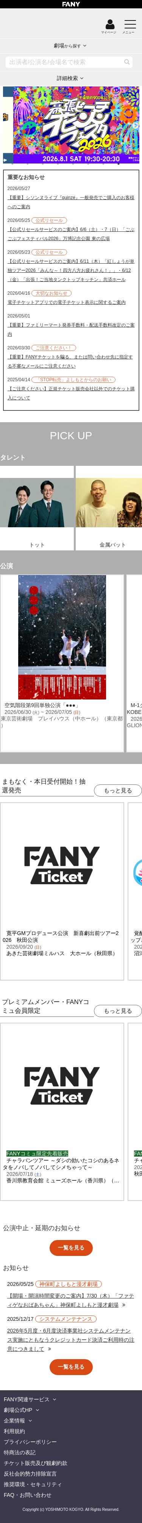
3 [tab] (50, 164)
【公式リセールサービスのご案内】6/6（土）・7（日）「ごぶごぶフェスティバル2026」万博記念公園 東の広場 (71, 234)
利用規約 (14, 1431)
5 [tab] (81, 164)
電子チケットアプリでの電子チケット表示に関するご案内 (67, 302)
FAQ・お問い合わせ (27, 1495)
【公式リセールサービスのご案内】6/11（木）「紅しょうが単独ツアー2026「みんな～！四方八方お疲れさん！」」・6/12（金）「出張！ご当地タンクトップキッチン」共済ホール (71, 270)
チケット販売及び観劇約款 (35, 1463)
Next (135, 122)
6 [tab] (96, 164)
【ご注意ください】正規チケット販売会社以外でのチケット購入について (71, 393)
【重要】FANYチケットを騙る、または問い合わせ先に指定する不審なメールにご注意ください (70, 361)
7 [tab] (111, 164)
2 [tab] (35, 164)
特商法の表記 (20, 1452)
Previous (7, 122)
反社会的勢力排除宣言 (30, 1474)
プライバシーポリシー (30, 1442)
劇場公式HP (18, 1410)
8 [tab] (126, 164)
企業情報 (14, 1421)
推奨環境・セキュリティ (33, 1484)
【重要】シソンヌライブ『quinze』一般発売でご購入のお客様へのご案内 (71, 202)
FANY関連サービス (27, 1399)
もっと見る (118, 790)
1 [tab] (20, 164)
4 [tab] (65, 164)
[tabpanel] (71, 124)
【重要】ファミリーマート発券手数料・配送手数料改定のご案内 (71, 329)
